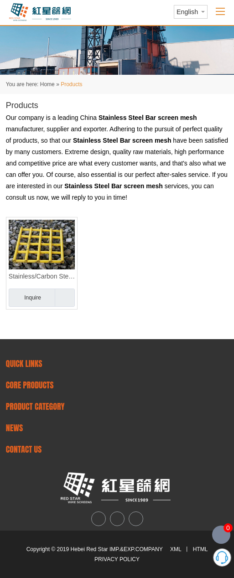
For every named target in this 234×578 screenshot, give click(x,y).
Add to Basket (64, 297)
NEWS (14, 428)
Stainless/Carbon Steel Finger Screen (42, 276)
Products (71, 84)
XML (175, 549)
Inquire (32, 297)
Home (47, 84)
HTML (200, 549)
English (187, 11)
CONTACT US (24, 449)
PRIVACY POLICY (117, 559)
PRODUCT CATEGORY (35, 406)
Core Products (30, 385)
